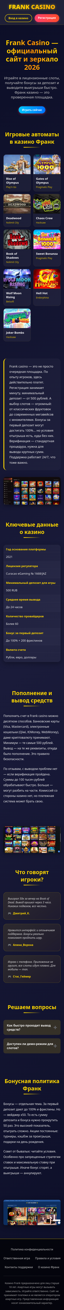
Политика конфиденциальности (32, 1249)
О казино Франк (48, 1267)
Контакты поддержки (19, 1267)
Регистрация (47, 18)
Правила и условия (48, 1258)
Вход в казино (18, 18)
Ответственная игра (17, 1258)
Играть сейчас (32, 110)
